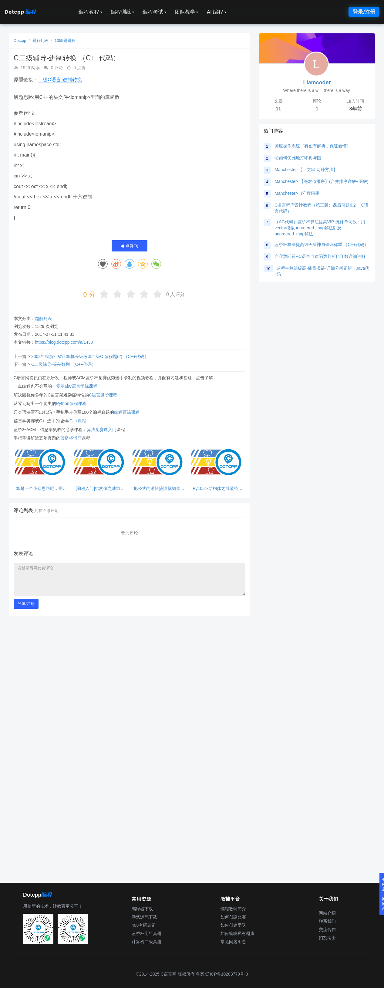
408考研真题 (144, 925)
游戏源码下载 (144, 917)
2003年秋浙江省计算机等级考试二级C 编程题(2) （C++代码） (90, 356)
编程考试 (154, 12)
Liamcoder (317, 82)
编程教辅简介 (233, 908)
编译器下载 (142, 908)
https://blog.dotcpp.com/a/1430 (64, 342)
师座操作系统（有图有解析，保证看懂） (313, 145)
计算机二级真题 (146, 941)
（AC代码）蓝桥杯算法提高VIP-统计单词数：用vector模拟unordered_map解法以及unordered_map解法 (320, 227)
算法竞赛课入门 (101, 429)
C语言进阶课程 (103, 395)
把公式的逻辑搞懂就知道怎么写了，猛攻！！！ (158, 488)
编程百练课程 (127, 412)
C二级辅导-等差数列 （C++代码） (63, 364)
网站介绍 (327, 913)
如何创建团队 (233, 925)
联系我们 (327, 921)
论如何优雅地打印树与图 (298, 157)
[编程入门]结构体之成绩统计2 (100, 488)
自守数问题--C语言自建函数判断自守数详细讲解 (320, 256)
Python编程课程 (71, 403)
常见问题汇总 (233, 941)
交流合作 (327, 929)
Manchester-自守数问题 (297, 193)
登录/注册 (364, 12)
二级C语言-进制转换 (60, 79)
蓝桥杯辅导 (71, 438)
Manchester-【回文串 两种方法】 (306, 169)
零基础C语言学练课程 (76, 386)
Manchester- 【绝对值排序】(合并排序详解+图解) (321, 181)
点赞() (129, 246)
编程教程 (90, 12)
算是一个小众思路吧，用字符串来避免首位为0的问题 (41, 488)
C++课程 (77, 420)
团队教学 (186, 12)
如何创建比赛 (233, 917)
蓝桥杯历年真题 (146, 933)
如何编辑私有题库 (237, 933)
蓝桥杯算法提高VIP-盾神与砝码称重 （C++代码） (322, 244)
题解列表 (40, 40)
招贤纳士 (327, 937)
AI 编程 (216, 12)
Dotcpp (20, 12)
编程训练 (122, 12)
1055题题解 (65, 40)
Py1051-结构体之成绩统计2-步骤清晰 (217, 488)
